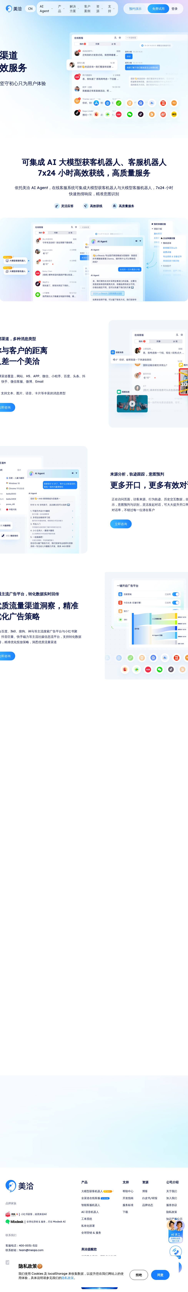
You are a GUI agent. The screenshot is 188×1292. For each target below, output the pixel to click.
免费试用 (158, 9)
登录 (174, 9)
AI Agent (46, 8)
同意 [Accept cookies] (160, 1275)
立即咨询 (121, 542)
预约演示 (135, 9)
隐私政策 (68, 1278)
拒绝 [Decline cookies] (139, 1275)
